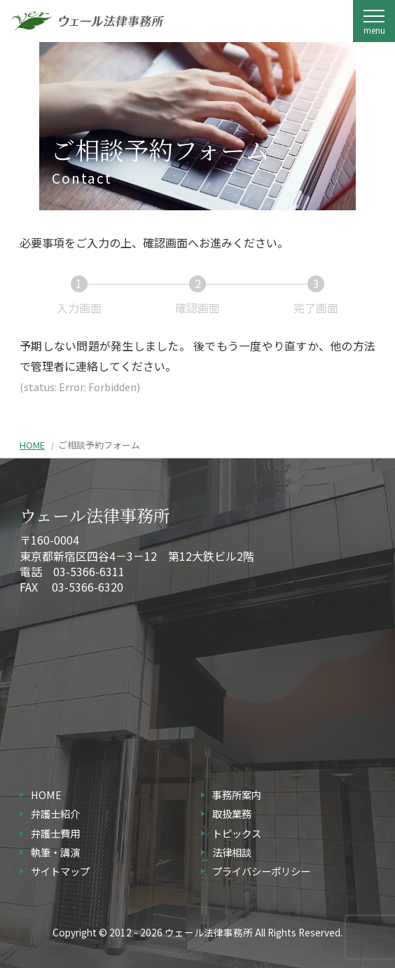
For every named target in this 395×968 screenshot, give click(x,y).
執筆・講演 (55, 852)
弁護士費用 (55, 833)
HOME (32, 444)
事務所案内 (236, 794)
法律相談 (231, 852)
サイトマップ (60, 871)
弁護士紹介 (55, 813)
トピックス (236, 833)
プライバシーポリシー (261, 871)
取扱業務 (231, 813)
